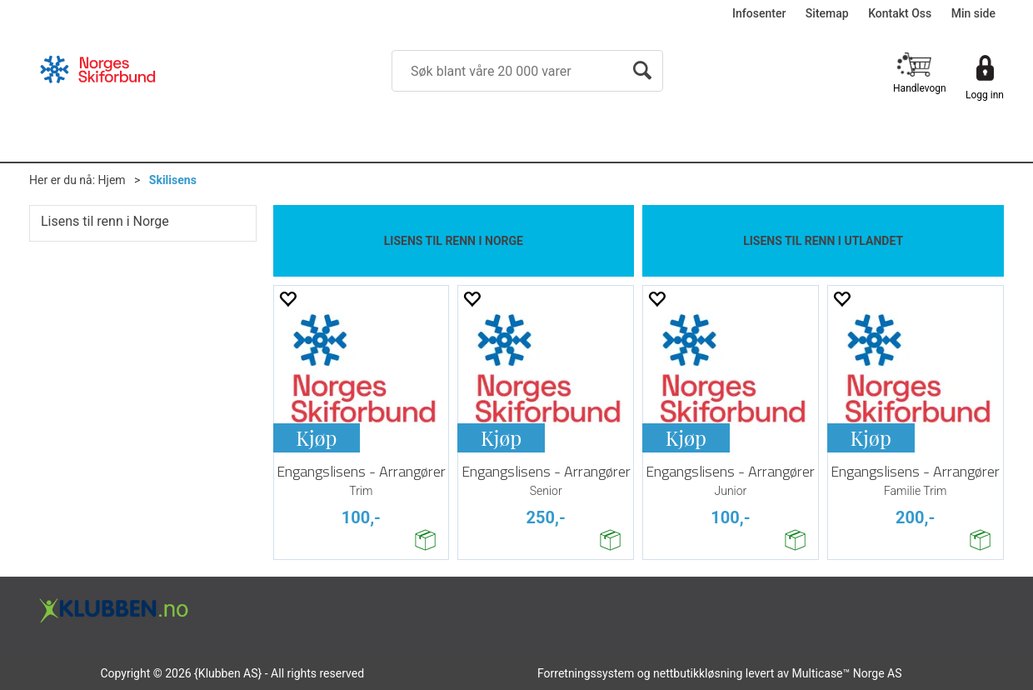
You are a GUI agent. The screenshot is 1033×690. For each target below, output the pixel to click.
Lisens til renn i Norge (105, 221)
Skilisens (173, 180)
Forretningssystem (585, 673)
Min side (973, 13)
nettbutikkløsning (697, 673)
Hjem (112, 180)
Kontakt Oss (899, 13)
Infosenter (759, 13)
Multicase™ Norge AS (847, 673)
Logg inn (985, 95)
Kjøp (316, 437)
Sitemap (827, 13)
